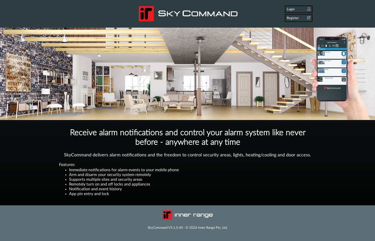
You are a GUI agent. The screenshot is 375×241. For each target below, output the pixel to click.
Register (298, 18)
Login (298, 9)
